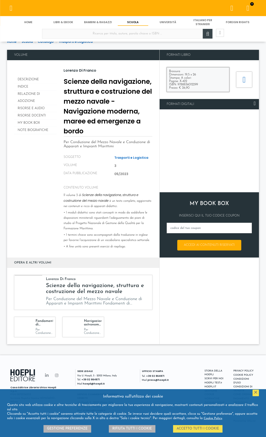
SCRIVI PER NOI (213, 378)
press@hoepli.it (158, 380)
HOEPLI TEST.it (213, 383)
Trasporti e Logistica (131, 157)
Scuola (133, 24)
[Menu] (11, 9)
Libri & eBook (63, 24)
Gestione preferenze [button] (67, 428)
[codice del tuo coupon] (209, 228)
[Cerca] (204, 35)
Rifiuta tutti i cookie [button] (132, 428)
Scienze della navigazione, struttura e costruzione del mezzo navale (95, 289)
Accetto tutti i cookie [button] (198, 428)
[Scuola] (133, 8)
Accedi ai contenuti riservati (209, 245)
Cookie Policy (213, 418)
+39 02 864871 (90, 379)
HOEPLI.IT (210, 387)
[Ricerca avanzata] (217, 35)
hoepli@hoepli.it (94, 383)
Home (28, 24)
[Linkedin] (47, 376)
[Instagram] (56, 376)
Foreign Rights (237, 24)
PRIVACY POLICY (243, 371)
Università (168, 24)
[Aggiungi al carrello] (244, 79)
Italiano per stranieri (202, 24)
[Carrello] (248, 9)
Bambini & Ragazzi (98, 24)
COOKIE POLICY (243, 375)
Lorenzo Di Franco (80, 70)
